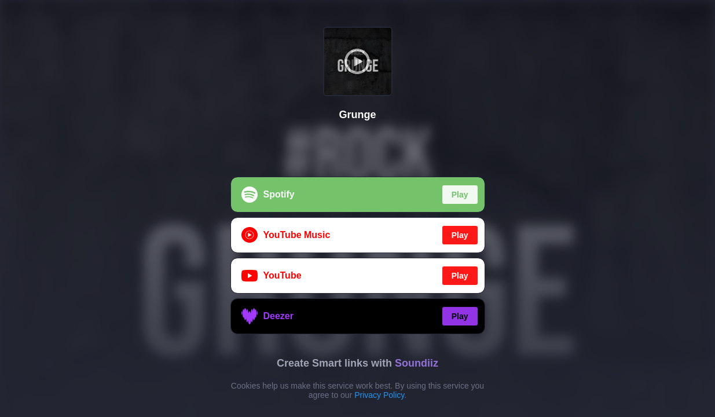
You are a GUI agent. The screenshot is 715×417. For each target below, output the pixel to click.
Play (460, 194)
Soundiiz (416, 363)
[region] (357, 208)
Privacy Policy (379, 395)
